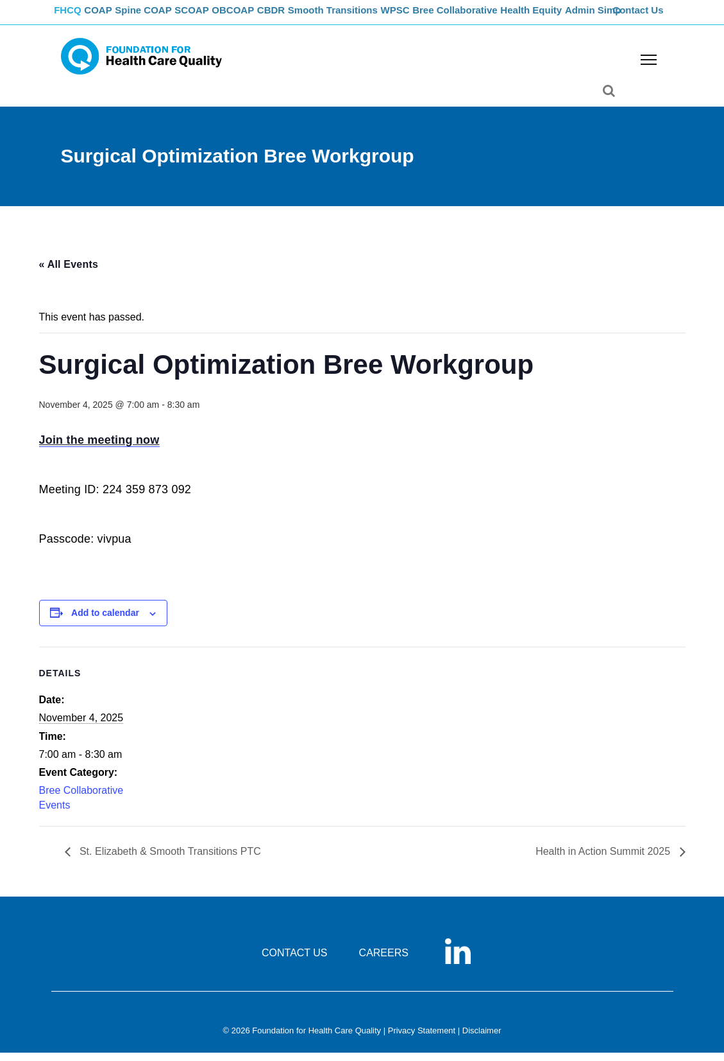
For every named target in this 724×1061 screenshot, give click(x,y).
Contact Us (639, 16)
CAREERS (383, 961)
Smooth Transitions (366, 16)
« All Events (69, 272)
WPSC (430, 16)
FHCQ (74, 16)
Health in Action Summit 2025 (604, 860)
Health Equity (571, 16)
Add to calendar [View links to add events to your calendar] (105, 622)
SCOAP (213, 16)
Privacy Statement (422, 1039)
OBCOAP (259, 16)
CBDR (302, 16)
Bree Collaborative (493, 16)
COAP (110, 16)
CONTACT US (295, 961)
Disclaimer (481, 1039)
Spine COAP (160, 16)
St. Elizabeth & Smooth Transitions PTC (169, 860)
